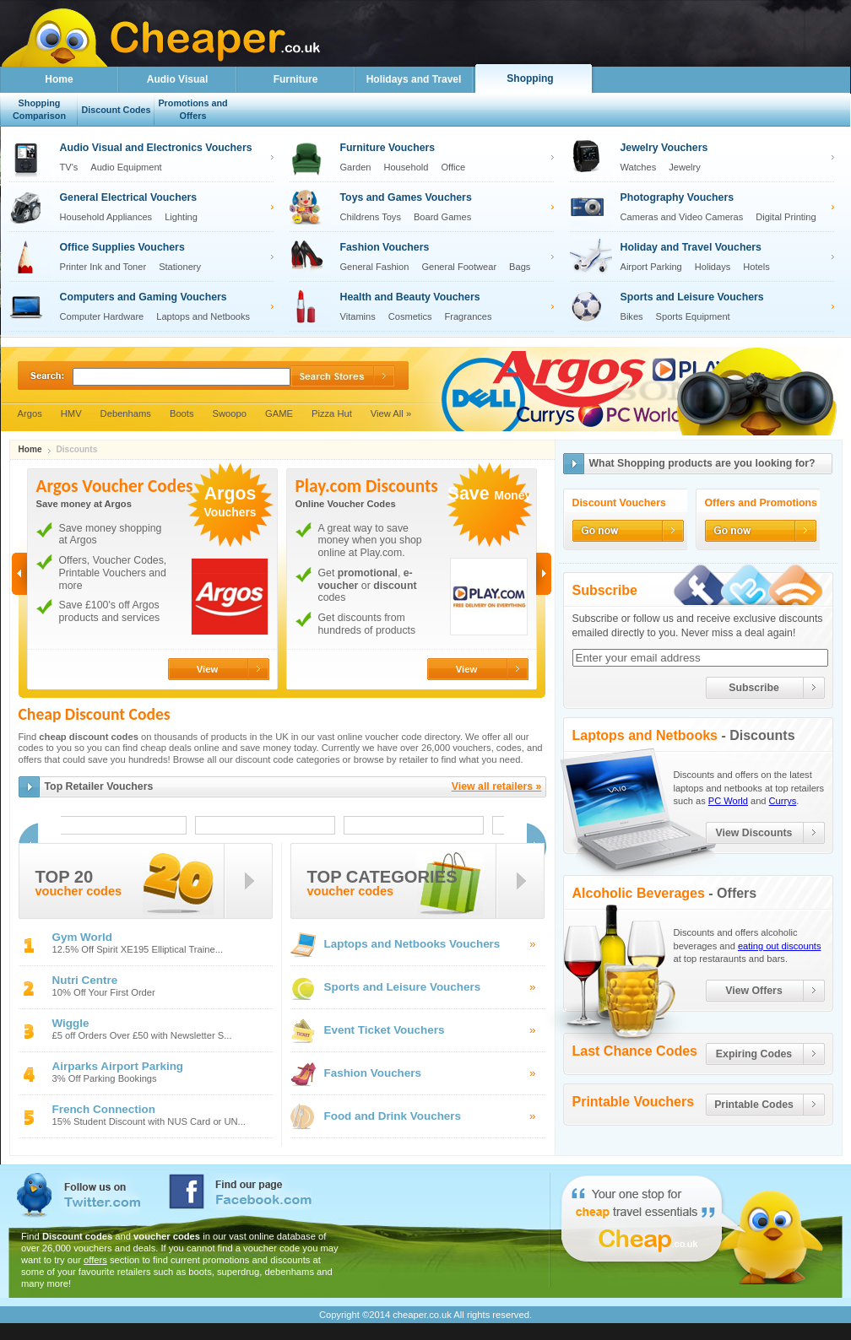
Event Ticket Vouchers (384, 1030)
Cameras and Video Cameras (682, 217)
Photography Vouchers (677, 197)
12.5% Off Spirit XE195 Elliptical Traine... (138, 949)
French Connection (103, 1109)
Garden (355, 167)
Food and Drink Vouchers (393, 1116)
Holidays (712, 267)
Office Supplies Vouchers (122, 247)
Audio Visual (177, 79)
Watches (639, 167)
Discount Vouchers (619, 503)
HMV (71, 413)
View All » (391, 413)
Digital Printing (786, 217)
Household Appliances (106, 217)
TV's (69, 167)
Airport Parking (651, 267)
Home (59, 79)
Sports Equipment (693, 316)
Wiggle (70, 1023)
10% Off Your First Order (103, 992)
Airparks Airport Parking (118, 1066)
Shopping (530, 78)
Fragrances (468, 316)
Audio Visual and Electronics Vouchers (156, 148)
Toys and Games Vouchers (406, 197)
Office (453, 167)
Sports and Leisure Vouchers (692, 297)
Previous (19, 574)
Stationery (180, 267)
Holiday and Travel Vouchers (691, 247)
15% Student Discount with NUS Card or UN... (149, 1122)
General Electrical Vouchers (129, 197)
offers (95, 1260)
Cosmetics (410, 316)
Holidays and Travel (414, 79)
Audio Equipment (125, 167)
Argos (30, 413)
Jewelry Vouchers (664, 148)
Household (405, 167)
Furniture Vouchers (388, 148)
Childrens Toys (370, 217)
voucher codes (78, 891)
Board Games (442, 217)
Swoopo (230, 413)
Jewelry (685, 167)
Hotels (756, 267)
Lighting (181, 217)
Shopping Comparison (39, 109)
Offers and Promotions (761, 503)
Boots (182, 413)
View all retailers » (497, 786)
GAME (279, 413)
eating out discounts (779, 946)
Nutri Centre (85, 980)
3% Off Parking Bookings (104, 1078)
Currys (783, 801)
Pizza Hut (332, 413)
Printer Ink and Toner (103, 267)
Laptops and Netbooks (203, 316)
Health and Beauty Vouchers (410, 297)
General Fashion (374, 267)
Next (543, 574)
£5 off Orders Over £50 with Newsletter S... (142, 1035)
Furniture (296, 79)
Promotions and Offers (192, 109)
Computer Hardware (102, 316)
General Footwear (458, 267)
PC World (728, 801)
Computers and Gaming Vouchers (143, 297)
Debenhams (125, 413)
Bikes (632, 316)
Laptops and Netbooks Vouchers (412, 943)
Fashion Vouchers (385, 247)
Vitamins (358, 316)
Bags (519, 267)
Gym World (82, 937)
